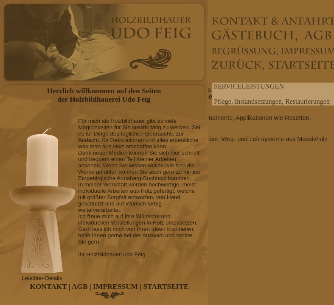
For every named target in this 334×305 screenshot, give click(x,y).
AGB (80, 287)
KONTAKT (48, 287)
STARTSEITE (166, 287)
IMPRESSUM (115, 287)
